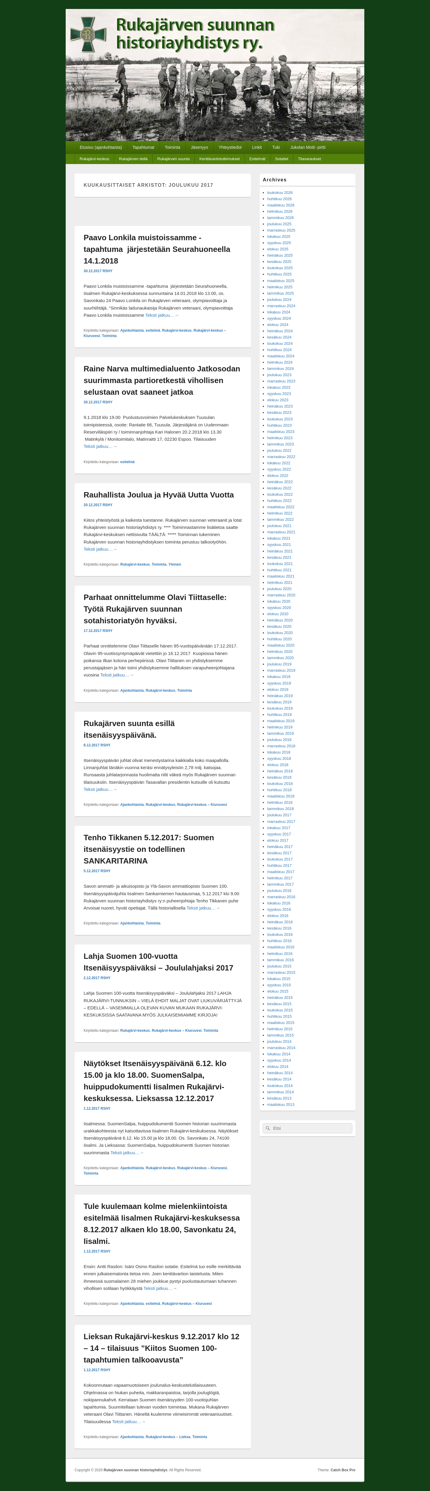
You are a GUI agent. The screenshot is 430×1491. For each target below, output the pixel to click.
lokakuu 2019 (278, 676)
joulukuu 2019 (279, 664)
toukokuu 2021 (280, 563)
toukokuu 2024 (280, 343)
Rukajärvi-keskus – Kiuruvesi (202, 805)
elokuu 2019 (277, 689)
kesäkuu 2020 (279, 626)
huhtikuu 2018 (279, 790)
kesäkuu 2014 (279, 1079)
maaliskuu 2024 (280, 356)
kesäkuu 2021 (279, 557)
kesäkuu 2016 (279, 928)
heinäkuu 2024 (280, 331)
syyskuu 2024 (279, 318)
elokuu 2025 (277, 249)
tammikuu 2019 (280, 733)
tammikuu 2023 (280, 444)
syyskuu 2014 (279, 1060)
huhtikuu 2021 (279, 570)
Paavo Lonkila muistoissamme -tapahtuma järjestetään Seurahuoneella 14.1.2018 (157, 249)
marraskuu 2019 (281, 670)
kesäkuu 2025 (279, 261)
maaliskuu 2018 (280, 796)
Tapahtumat (143, 147)
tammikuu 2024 (280, 368)
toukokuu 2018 (280, 783)
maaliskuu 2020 (280, 645)
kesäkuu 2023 (279, 412)
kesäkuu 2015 (279, 1004)
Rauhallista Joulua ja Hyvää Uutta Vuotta (159, 494)
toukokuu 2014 (280, 1085)
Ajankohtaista (132, 330)
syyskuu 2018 (279, 758)
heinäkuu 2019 (280, 696)
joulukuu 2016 (279, 890)
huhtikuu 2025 (279, 274)
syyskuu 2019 (279, 683)
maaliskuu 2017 (280, 872)
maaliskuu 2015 (280, 1022)
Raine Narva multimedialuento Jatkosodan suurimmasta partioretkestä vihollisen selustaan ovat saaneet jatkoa (162, 380)
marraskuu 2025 (281, 230)
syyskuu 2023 (279, 393)
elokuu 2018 (277, 765)
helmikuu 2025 (280, 287)
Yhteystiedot (230, 147)
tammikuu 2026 (280, 217)
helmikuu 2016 (280, 953)
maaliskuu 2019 (280, 721)
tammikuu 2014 (280, 1092)
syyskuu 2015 (279, 985)
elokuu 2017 (277, 840)
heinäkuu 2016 (280, 922)
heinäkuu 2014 (280, 1073)
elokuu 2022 (277, 475)
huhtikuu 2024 (279, 350)
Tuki (276, 147)
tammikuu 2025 (280, 293)
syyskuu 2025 (279, 243)
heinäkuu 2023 (280, 406)
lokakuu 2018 (278, 752)
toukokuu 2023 (280, 419)
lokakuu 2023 (278, 387)
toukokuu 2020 (280, 632)
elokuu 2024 (277, 324)
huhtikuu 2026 (279, 199)
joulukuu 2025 (279, 224)
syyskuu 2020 (279, 607)
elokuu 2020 (277, 614)
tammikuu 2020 (280, 658)
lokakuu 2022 (278, 463)
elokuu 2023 (277, 400)
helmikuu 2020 (280, 651)
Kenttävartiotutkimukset (219, 159)
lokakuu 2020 (278, 601)
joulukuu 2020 (279, 589)
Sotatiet (281, 159)
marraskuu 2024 (281, 306)
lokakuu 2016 (278, 903)
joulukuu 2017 (279, 815)
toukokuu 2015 (280, 1010)
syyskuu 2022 (279, 469)
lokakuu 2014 (278, 1054)
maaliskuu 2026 (280, 205)
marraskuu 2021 (281, 532)
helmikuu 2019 (280, 727)
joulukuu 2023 (279, 375)
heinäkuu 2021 (280, 551)
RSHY (107, 271)
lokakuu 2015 (278, 978)
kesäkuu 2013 (279, 1098)
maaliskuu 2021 (280, 576)
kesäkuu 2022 (279, 488)
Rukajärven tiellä (133, 159)
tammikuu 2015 (280, 1035)
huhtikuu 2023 (279, 425)
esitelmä (153, 330)
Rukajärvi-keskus (94, 159)
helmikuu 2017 (280, 878)
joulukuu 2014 (279, 1041)
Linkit (257, 147)
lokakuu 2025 (278, 236)
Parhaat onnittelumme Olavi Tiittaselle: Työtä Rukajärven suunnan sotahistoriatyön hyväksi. (155, 609)
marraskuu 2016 (281, 897)
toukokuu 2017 (280, 859)
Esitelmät (257, 159)
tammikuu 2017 (280, 884)
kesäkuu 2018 (279, 777)
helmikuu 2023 (280, 438)
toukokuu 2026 (280, 192)
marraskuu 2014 (281, 1047)
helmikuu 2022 (280, 513)
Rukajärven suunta (173, 159)
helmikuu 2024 (280, 362)
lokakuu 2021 (278, 538)
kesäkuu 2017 (279, 853)
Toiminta (172, 147)
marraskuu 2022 (281, 456)
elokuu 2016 (277, 915)
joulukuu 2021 (279, 525)
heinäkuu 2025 (280, 255)
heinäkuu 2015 (280, 997)
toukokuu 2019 (280, 708)
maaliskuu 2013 (280, 1104)
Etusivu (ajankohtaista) (101, 147)
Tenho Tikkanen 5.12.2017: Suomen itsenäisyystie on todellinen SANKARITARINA (149, 849)
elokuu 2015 (277, 991)
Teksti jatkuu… (162, 315)
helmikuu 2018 (280, 802)
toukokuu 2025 (280, 268)
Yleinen (174, 564)
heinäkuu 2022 (280, 482)
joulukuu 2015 (279, 966)
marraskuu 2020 (281, 595)
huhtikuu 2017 (279, 865)
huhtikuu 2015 (279, 1016)
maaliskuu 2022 (280, 507)
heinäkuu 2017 (280, 846)
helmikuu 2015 (280, 1029)
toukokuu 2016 (280, 934)
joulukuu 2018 (279, 739)
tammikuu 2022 (280, 519)
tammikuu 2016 (280, 960)
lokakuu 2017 (278, 828)
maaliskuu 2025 (280, 280)
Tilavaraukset (309, 159)
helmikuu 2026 (280, 211)
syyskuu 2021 (279, 544)
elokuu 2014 (277, 1066)
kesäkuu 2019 (279, 702)
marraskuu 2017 (281, 821)
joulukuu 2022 (279, 450)
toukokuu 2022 (280, 494)
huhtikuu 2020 (279, 639)
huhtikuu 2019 (279, 714)
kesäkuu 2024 (279, 337)
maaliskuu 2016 (280, 947)
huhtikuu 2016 (279, 941)
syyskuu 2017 (279, 834)
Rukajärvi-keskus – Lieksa (168, 1437)
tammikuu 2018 (280, 808)
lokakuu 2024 (278, 312)
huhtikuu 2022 (279, 500)
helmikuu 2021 (280, 582)
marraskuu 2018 (281, 746)
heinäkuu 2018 (280, 771)
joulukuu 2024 (279, 299)
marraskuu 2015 (281, 972)
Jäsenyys (199, 147)
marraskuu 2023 (281, 381)
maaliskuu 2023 (280, 431)
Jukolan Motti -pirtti (308, 147)
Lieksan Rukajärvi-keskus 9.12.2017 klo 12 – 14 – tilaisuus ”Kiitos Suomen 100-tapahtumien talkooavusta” (161, 1348)
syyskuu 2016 (279, 909)
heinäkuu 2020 (280, 620)
